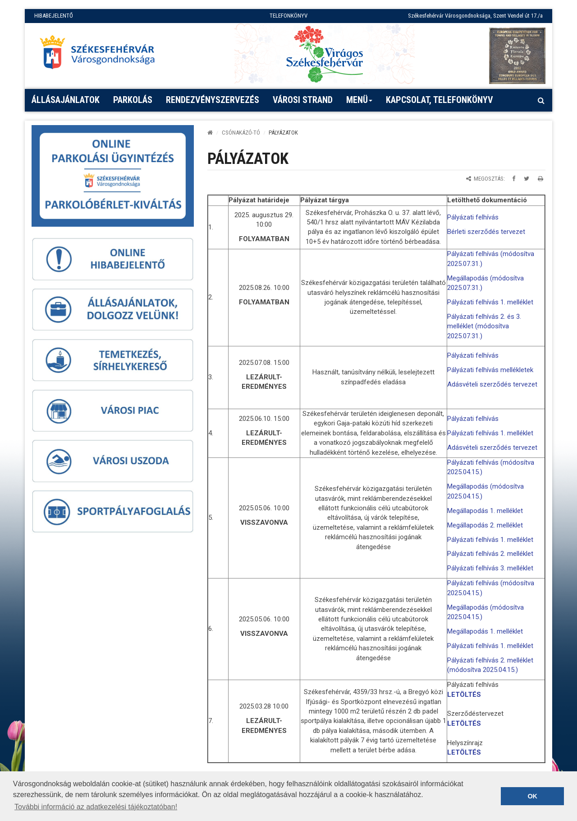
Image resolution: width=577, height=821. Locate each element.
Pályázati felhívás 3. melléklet (490, 568)
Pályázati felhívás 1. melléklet (490, 302)
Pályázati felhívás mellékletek (490, 370)
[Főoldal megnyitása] (101, 54)
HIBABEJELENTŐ (53, 15)
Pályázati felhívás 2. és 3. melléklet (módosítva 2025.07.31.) (484, 326)
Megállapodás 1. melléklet (485, 511)
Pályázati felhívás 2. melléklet (490, 554)
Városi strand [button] (303, 99)
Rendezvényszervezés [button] (212, 99)
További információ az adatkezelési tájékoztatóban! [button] (95, 807)
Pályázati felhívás (473, 217)
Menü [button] (359, 103)
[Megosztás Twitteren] (526, 178)
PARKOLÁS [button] (132, 99)
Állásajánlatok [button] (66, 99)
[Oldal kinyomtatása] (540, 178)
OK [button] (532, 796)
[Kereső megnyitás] (541, 100)
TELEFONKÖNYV (288, 15)
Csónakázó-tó (241, 132)
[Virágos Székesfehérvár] (324, 53)
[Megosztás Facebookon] (513, 178)
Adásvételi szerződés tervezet (492, 384)
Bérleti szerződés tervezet (486, 232)
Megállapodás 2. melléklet (485, 525)
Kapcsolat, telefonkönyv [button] (439, 99)
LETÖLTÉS (464, 694)
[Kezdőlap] (210, 132)
